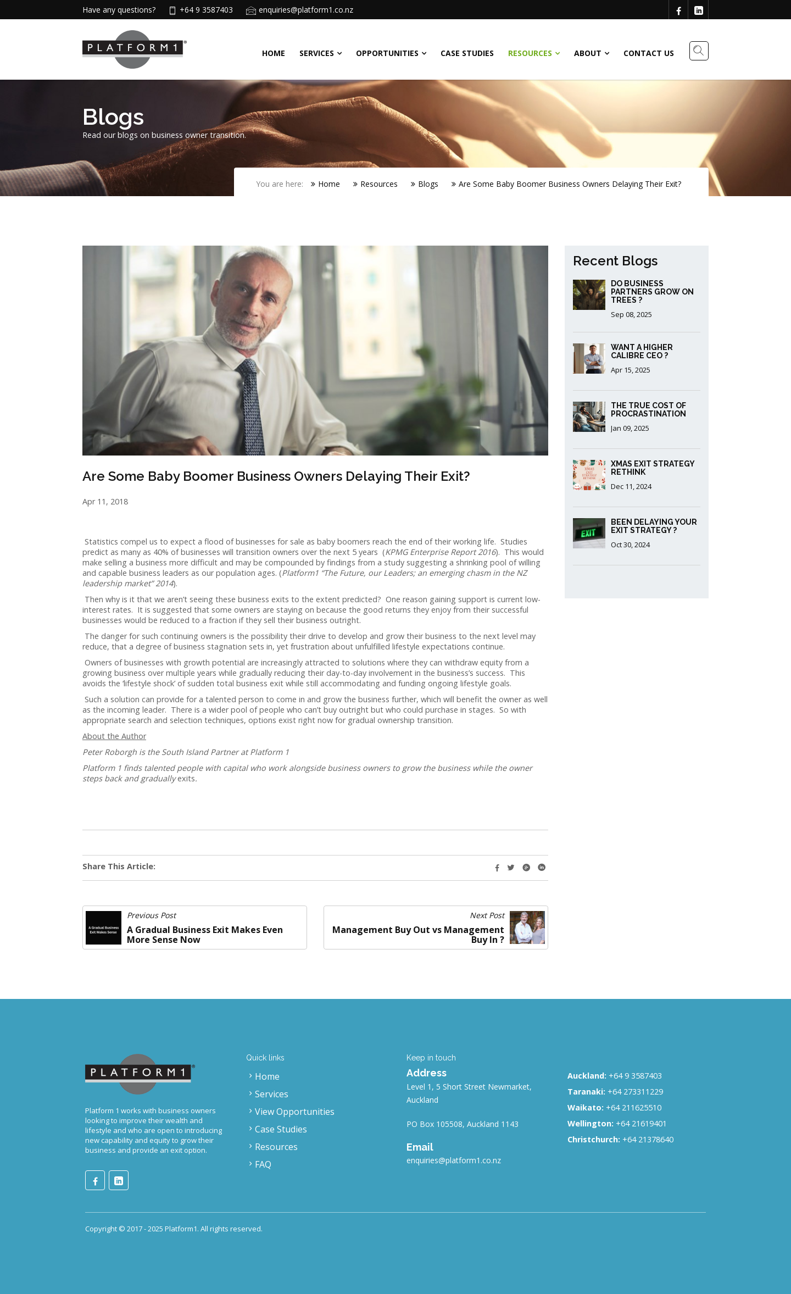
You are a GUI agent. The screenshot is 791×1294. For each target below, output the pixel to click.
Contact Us (648, 53)
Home (273, 53)
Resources (530, 53)
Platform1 (181, 1229)
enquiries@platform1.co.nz (306, 9)
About (587, 53)
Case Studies (467, 53)
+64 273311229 (635, 1091)
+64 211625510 (633, 1107)
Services (316, 53)
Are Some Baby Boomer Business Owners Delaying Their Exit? (566, 184)
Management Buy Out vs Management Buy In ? (418, 935)
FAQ (258, 1164)
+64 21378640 (647, 1139)
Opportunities (387, 53)
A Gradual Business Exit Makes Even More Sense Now (205, 935)
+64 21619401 (641, 1123)
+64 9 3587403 (635, 1075)
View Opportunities (290, 1112)
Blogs (424, 184)
